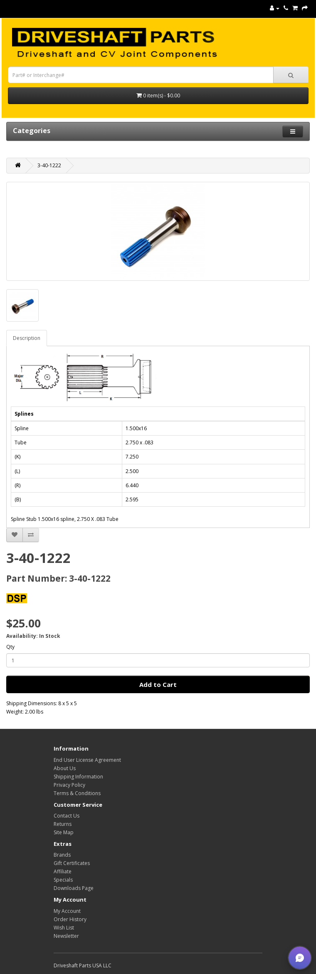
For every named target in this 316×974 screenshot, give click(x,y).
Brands (62, 854)
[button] (300, 958)
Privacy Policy (69, 784)
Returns (63, 824)
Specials (63, 879)
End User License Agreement (87, 759)
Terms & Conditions (77, 793)
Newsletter (66, 935)
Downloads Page (74, 888)
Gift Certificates (72, 863)
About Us (65, 768)
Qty (10, 646)
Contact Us (66, 815)
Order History (70, 919)
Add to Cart (158, 684)
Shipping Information (78, 776)
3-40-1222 (49, 165)
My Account (67, 911)
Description (26, 338)
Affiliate (63, 871)
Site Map (64, 832)
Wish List (64, 927)
